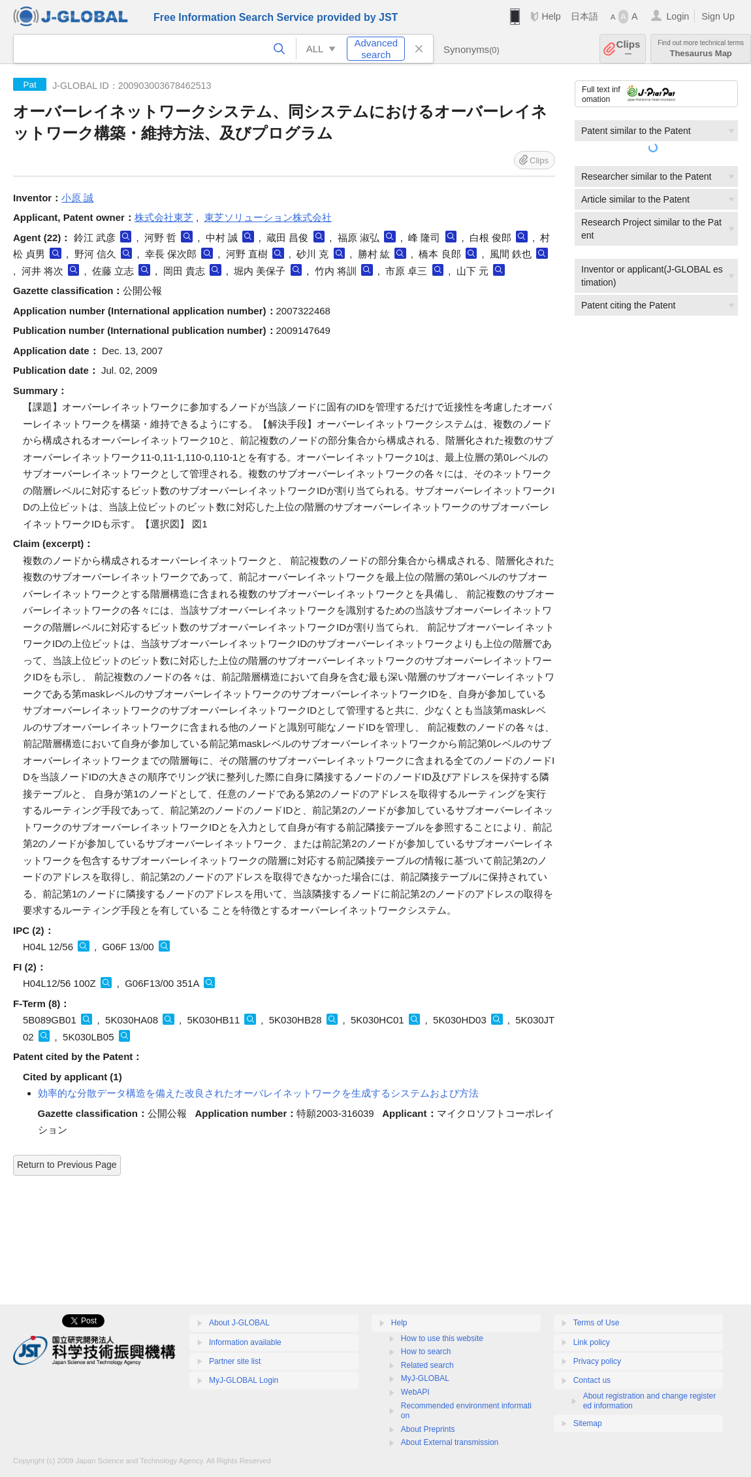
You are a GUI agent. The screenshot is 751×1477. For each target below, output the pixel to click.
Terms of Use (596, 1322)
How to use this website (442, 1338)
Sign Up (718, 16)
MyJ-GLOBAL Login (243, 1380)
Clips (628, 49)
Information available (245, 1342)
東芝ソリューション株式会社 (268, 217)
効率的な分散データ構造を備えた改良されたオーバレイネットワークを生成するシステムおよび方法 (258, 1093)
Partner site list (235, 1361)
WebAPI (415, 1392)
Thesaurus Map (701, 48)
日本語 (584, 16)
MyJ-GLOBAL (425, 1378)
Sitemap (587, 1423)
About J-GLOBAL (239, 1322)
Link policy (591, 1342)
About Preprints (428, 1429)
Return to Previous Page (67, 1164)
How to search (426, 1351)
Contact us (592, 1380)
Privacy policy (597, 1361)
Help (550, 16)
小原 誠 (77, 197)
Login (677, 16)
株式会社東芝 (164, 217)
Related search (427, 1365)
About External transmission (449, 1442)
